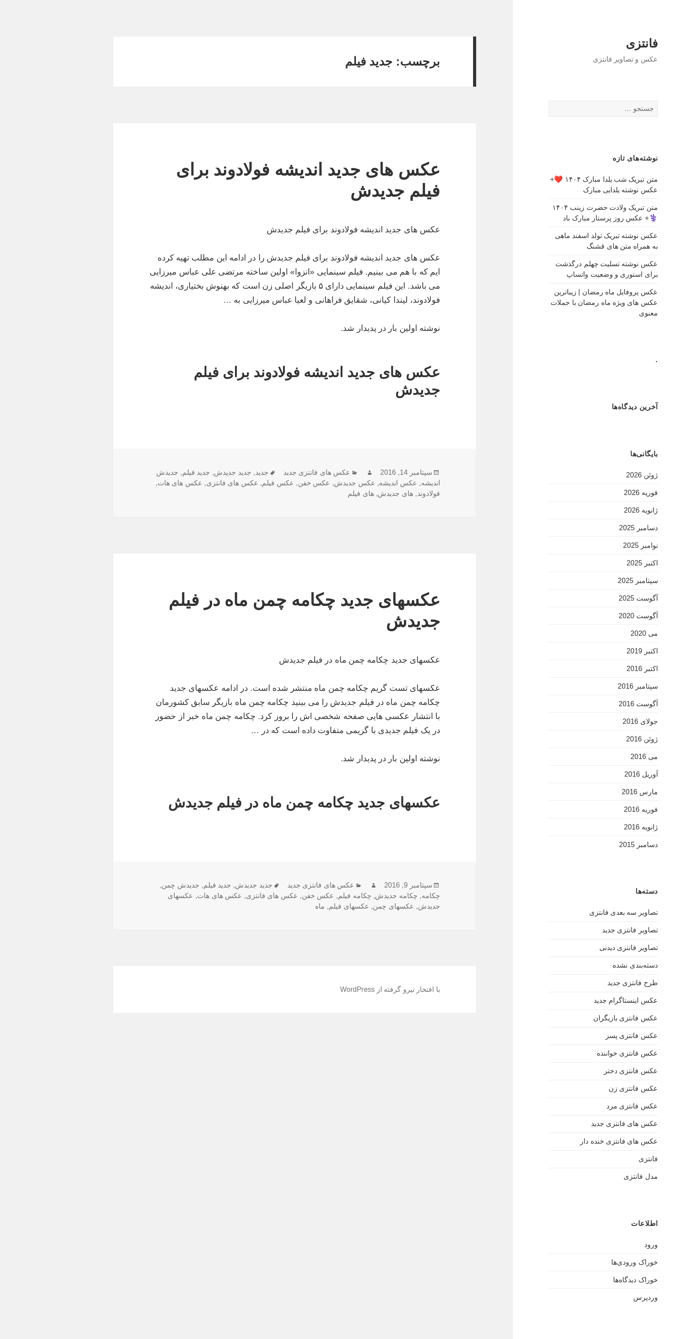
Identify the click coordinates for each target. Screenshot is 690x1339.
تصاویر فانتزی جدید (589, 930)
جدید (221, 472)
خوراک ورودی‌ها (594, 1262)
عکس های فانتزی (192, 483)
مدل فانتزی (600, 1176)
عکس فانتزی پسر (591, 1035)
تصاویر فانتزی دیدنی (588, 947)
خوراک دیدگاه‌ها (595, 1280)
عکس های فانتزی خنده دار (578, 1141)
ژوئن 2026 (601, 475)
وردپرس (605, 1297)
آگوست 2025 (597, 598)
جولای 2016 (599, 721)
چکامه (390, 895)
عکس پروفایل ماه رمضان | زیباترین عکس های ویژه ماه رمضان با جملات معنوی (563, 302)
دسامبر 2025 (598, 528)
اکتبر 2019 (601, 651)
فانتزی (601, 43)
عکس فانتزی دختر (590, 1071)
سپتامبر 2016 (597, 686)
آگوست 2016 (597, 704)
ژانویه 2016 (600, 827)
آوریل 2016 (600, 774)
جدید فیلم (155, 472)
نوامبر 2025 (600, 545)
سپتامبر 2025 (597, 580)
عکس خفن (273, 483)
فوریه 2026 (600, 492)
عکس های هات (139, 483)
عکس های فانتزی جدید (584, 1123)
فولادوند (388, 493)
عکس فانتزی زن (592, 1088)
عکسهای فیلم (308, 906)
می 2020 (603, 633)
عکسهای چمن (352, 906)
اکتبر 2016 (601, 668)
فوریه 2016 (600, 809)
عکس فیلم (237, 483)
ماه (279, 906)
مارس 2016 (599, 792)
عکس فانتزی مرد (591, 1106)
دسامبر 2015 (598, 844)
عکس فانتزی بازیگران (585, 1018)
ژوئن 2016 (601, 739)
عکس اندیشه (357, 483)
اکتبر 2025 (601, 563)
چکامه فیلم (313, 895)
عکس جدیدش (314, 483)
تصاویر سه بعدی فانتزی (583, 912)
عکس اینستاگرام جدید (585, 1000)
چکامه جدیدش (355, 895)
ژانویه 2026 (600, 510)
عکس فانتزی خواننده (586, 1053)
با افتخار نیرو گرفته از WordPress (350, 989)
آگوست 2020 (597, 616)
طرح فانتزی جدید (592, 983)
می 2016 (603, 756)
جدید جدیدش (191, 472)
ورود (610, 1244)
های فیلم (320, 493)
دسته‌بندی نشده (594, 965)
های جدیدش (354, 493)
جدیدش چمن (139, 885)
